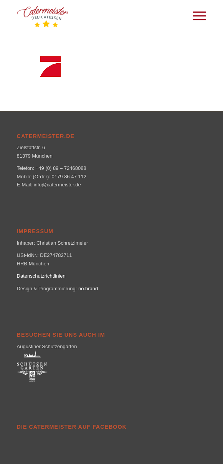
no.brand (88, 288)
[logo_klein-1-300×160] (92, 15)
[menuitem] (195, 15)
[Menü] (195, 15)
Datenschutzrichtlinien (41, 276)
